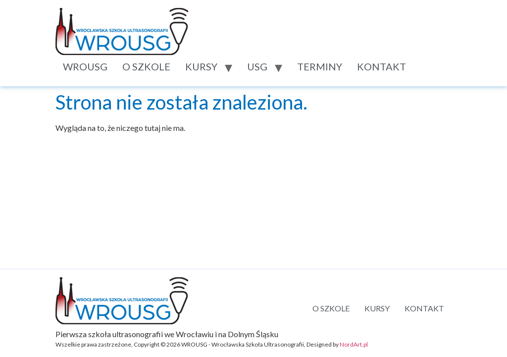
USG (257, 66)
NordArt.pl (354, 344)
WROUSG (85, 66)
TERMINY (319, 66)
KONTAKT (381, 66)
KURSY (201, 66)
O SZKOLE (146, 66)
